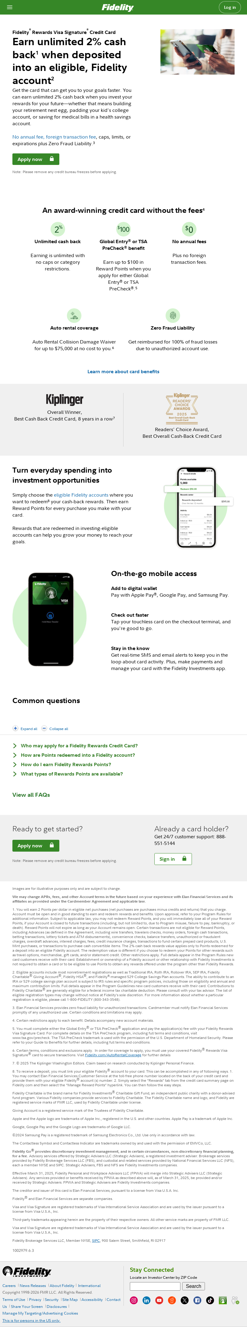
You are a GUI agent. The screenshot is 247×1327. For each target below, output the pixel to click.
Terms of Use (13, 1299)
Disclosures (57, 1306)
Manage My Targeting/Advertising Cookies (40, 1313)
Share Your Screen (27, 1306)
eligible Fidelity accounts (81, 494)
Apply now (27, 160)
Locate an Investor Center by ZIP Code (163, 1277)
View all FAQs (31, 794)
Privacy (35, 1299)
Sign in (165, 860)
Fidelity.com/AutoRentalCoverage (113, 1054)
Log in (230, 7)
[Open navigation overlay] (9, 7)
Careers (9, 1285)
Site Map (70, 1299)
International (89, 1285)
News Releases (33, 1285)
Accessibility (92, 1299)
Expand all (29, 728)
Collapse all (58, 728)
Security (51, 1299)
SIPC (96, 1240)
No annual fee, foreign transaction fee (54, 136)
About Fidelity (62, 1285)
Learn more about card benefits (123, 371)
